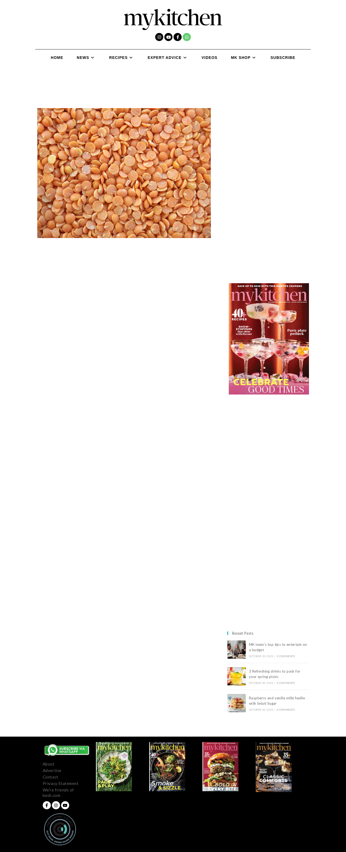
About (49, 763)
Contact (50, 776)
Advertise (52, 770)
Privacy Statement (61, 783)
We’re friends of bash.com (58, 792)
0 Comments (286, 656)
